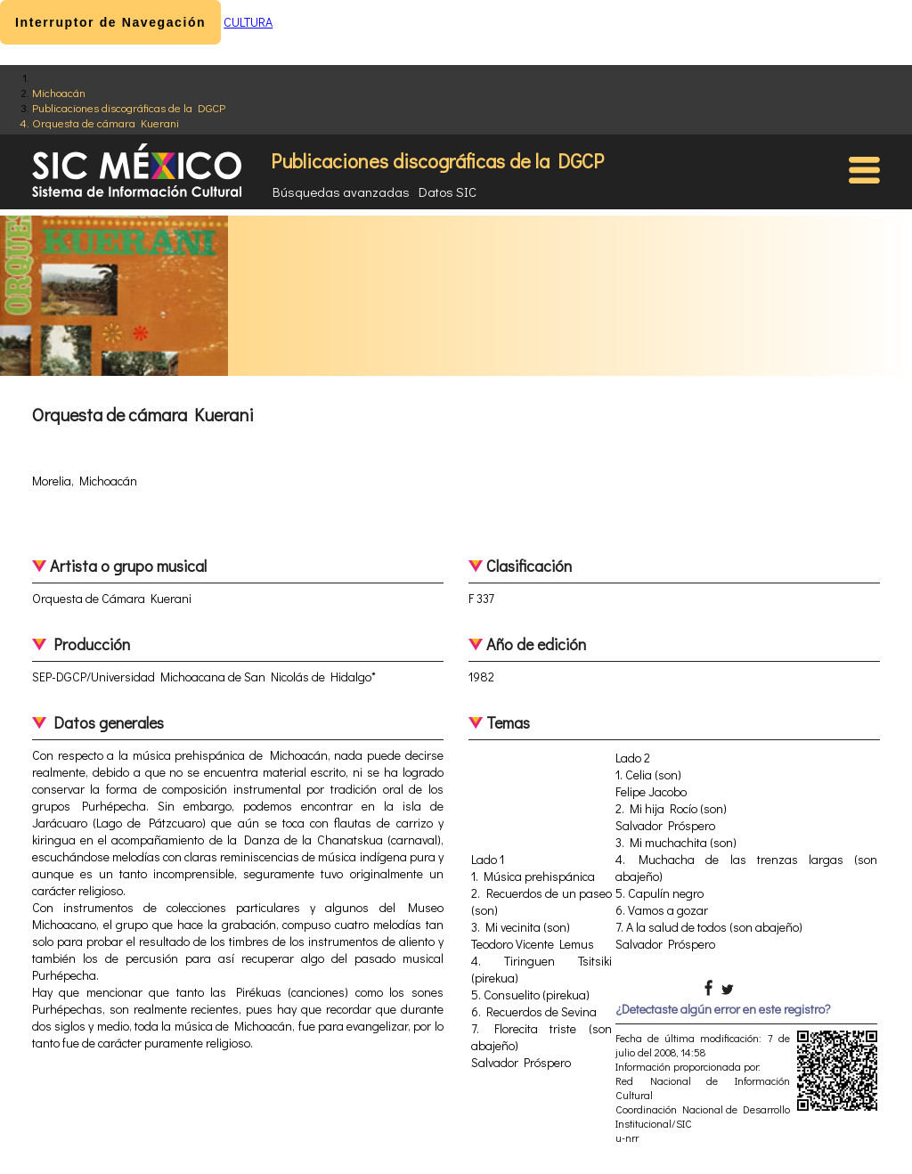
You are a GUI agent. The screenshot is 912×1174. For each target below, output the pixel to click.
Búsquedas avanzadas (341, 191)
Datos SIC (447, 191)
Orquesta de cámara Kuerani (105, 122)
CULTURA (248, 21)
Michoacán (59, 92)
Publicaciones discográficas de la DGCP (128, 107)
